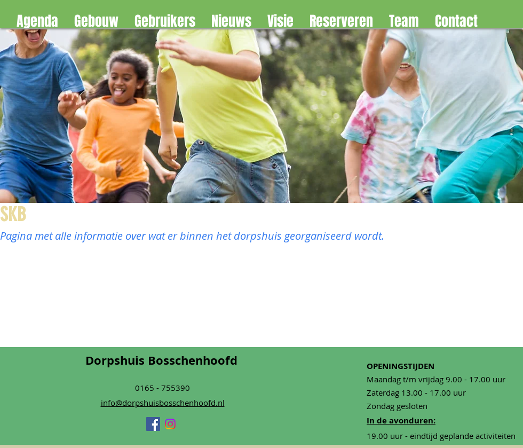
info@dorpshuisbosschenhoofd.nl (163, 402)
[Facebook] (153, 424)
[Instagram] (170, 424)
